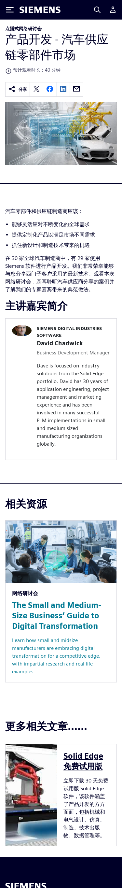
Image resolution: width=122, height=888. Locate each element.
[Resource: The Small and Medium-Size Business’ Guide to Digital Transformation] (61, 601)
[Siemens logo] (40, 10)
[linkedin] (63, 89)
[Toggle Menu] (9, 9)
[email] (76, 89)
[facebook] (49, 89)
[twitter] (36, 89)
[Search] (97, 9)
